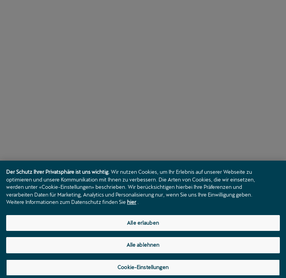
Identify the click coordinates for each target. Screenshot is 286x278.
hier (131, 204)
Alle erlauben (143, 224)
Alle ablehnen (143, 247)
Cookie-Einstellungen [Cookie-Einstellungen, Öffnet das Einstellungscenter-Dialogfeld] (143, 269)
